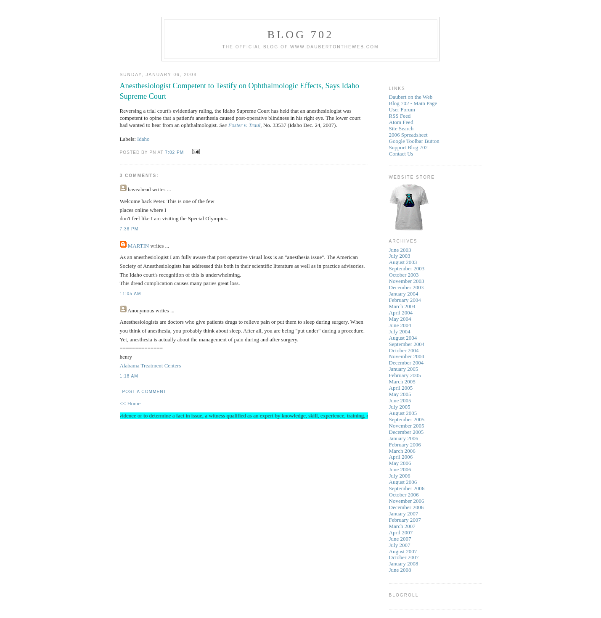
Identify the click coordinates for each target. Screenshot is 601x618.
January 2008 (403, 563)
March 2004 (402, 306)
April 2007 (401, 532)
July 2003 (399, 256)
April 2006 (401, 457)
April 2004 (401, 312)
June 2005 (400, 400)
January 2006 (403, 438)
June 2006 (400, 469)
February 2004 (405, 300)
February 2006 (405, 444)
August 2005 (403, 413)
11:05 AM (130, 293)
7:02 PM (174, 152)
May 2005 (400, 394)
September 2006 (407, 488)
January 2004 (403, 294)
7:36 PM (129, 229)
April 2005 (401, 388)
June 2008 (400, 570)
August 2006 (403, 482)
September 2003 (407, 268)
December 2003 (406, 287)
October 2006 (404, 494)
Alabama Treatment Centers (150, 365)
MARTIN (138, 246)
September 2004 (407, 344)
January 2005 (403, 369)
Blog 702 (300, 35)
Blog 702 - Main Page (413, 103)
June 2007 (400, 539)
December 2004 (406, 362)
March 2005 (402, 381)
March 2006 (402, 451)
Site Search (401, 128)
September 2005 (407, 419)
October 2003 (404, 275)
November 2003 (406, 281)
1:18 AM (129, 376)
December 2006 (406, 507)
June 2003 (400, 250)
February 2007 (405, 520)
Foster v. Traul (244, 125)
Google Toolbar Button (414, 141)
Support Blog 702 (408, 147)
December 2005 (406, 432)
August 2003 (403, 262)
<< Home (130, 403)
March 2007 (402, 526)
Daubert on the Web (411, 97)
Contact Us (401, 154)
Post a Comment (144, 391)
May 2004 (400, 319)
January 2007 (403, 513)
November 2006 (406, 501)
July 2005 (399, 407)
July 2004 (399, 331)
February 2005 (405, 375)
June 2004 (400, 325)
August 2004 (403, 338)
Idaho (143, 139)
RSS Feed (400, 116)
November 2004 (406, 356)
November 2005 (406, 426)
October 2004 (404, 350)
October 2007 (404, 557)
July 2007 (399, 545)
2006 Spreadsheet (408, 135)
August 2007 (403, 551)
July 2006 (399, 476)
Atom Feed (401, 122)
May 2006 (400, 463)
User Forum (402, 109)
